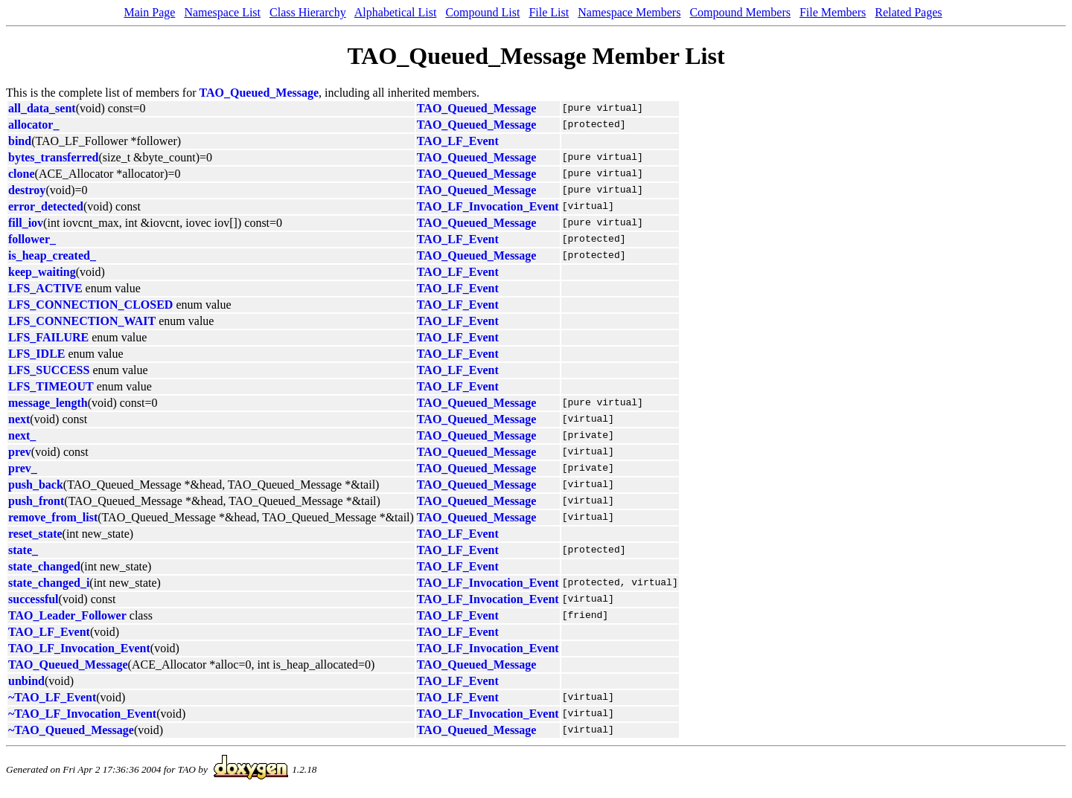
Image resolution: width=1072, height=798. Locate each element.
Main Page (150, 12)
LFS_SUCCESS (48, 370)
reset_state (35, 533)
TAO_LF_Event (458, 141)
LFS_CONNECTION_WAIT (82, 321)
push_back (35, 484)
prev (19, 451)
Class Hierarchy (307, 12)
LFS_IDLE (36, 353)
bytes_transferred (53, 157)
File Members (833, 12)
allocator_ (33, 124)
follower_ (32, 239)
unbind (26, 681)
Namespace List (222, 12)
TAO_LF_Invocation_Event (488, 206)
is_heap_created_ (52, 255)
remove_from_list (53, 517)
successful (33, 599)
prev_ (22, 468)
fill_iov (25, 222)
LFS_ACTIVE (45, 288)
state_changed (44, 566)
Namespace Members (629, 12)
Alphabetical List (395, 12)
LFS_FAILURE (48, 337)
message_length (48, 402)
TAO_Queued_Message (259, 92)
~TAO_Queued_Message (71, 730)
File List (549, 12)
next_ (22, 435)
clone (21, 173)
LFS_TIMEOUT (51, 386)
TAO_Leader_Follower (67, 615)
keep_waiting (42, 272)
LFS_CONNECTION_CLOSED (90, 304)
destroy (26, 190)
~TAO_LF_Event (52, 697)
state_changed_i (48, 582)
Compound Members (740, 12)
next (19, 419)
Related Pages (908, 12)
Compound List (482, 12)
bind (19, 141)
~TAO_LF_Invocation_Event (82, 713)
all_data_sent (42, 108)
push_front (36, 501)
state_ (23, 550)
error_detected (45, 206)
